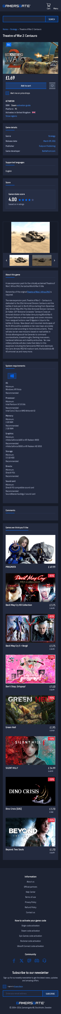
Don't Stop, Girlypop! (15, 686)
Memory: (9, 415)
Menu (55, 8)
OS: (7, 383)
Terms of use (30, 897)
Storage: (9, 451)
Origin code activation (31, 925)
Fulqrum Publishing (47, 146)
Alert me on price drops (20, 93)
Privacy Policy (30, 902)
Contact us (30, 912)
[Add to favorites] (52, 86)
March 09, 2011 (49, 141)
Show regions (11, 116)
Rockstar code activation (30, 941)
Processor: (10, 398)
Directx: (9, 466)
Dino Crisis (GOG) (14, 808)
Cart (48, 8)
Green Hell (11, 727)
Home (5, 29)
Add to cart (26, 85)
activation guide (23, 105)
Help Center (30, 892)
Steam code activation (30, 930)
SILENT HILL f (12, 767)
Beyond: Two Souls (15, 849)
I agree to (15, 986)
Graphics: (10, 433)
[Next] (54, 260)
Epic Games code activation (30, 935)
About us (30, 881)
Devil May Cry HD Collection (19, 604)
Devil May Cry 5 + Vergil (17, 645)
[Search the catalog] (24, 19)
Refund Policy (30, 907)
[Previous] (6, 260)
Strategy (13, 29)
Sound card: (11, 481)
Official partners (30, 886)
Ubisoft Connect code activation (30, 946)
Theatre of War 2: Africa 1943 (38, 291)
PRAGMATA (11, 566)
